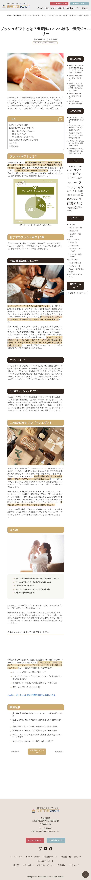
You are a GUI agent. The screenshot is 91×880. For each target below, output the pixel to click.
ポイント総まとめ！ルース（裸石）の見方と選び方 (33, 741)
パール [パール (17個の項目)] (74, 182)
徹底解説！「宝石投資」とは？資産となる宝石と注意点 (35, 730)
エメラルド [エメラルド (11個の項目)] (71, 167)
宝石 (69, 224)
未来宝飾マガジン (73, 8)
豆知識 (72, 231)
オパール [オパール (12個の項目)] (79, 167)
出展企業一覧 (65, 856)
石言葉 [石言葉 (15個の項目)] (70, 207)
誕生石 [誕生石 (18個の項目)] (77, 207)
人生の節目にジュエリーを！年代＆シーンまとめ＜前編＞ (36, 726)
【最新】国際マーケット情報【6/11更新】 (75, 96)
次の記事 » (59, 752)
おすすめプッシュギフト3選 (22, 128)
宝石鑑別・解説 (75, 234)
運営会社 (85, 8)
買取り (72, 242)
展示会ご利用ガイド (46, 861)
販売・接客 (74, 263)
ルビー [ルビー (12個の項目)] (69, 191)
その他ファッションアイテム (25, 137)
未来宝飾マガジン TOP (37, 751)
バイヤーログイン (59, 3)
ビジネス (71, 260)
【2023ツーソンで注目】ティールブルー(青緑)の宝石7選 (75, 135)
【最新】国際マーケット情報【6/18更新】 (75, 78)
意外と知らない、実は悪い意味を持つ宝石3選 (76, 120)
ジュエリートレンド (50, 43)
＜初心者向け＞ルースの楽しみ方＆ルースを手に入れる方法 (76, 151)
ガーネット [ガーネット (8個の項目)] (70, 170)
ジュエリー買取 (43, 8)
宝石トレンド (74, 228)
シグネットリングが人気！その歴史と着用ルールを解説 (76, 143)
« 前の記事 (15, 752)
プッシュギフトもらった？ (32, 225)
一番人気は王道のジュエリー (25, 131)
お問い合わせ (28, 865)
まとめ (13, 143)
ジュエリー (37, 43)
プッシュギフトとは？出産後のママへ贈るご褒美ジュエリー (76, 127)
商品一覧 (77, 856)
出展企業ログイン (79, 3)
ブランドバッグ (20, 134)
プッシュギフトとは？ (20, 125)
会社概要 (15, 865)
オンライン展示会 (57, 8)
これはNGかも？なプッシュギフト (24, 140)
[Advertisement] (35, 771)
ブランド (73, 245)
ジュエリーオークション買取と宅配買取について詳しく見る (31, 695)
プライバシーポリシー (45, 865)
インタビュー (73, 266)
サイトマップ (73, 865)
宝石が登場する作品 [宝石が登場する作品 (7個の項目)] (74, 195)
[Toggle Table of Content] (61, 120)
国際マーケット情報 (75, 274)
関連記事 (14, 146)
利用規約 (61, 865)
